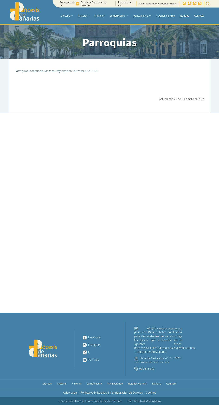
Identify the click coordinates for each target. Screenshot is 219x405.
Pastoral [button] (83, 15)
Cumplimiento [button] (118, 15)
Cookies (151, 392)
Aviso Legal (70, 392)
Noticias (184, 15)
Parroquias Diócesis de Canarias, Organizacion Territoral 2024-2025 (56, 71)
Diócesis (47, 383)
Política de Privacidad (93, 392)
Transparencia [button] (67, 3)
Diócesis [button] (67, 15)
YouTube (91, 359)
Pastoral (61, 383)
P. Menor (99, 15)
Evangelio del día (125, 4)
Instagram (91, 345)
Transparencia (115, 383)
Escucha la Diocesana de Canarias (93, 4)
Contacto (199, 15)
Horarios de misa (165, 15)
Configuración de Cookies (126, 392)
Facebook (91, 337)
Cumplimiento (94, 383)
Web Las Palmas (153, 401)
